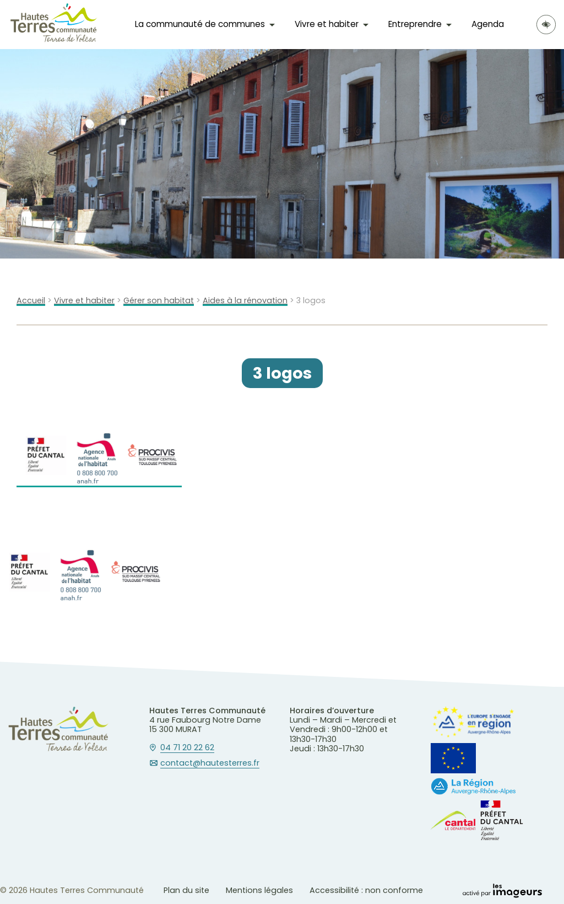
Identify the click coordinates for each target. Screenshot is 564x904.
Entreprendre (415, 24)
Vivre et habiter (327, 24)
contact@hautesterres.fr (209, 763)
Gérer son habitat (158, 300)
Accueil (31, 300)
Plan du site (186, 890)
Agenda (487, 24)
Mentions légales (259, 890)
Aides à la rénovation (245, 300)
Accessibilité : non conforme (366, 890)
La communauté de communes (200, 24)
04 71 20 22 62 (187, 748)
